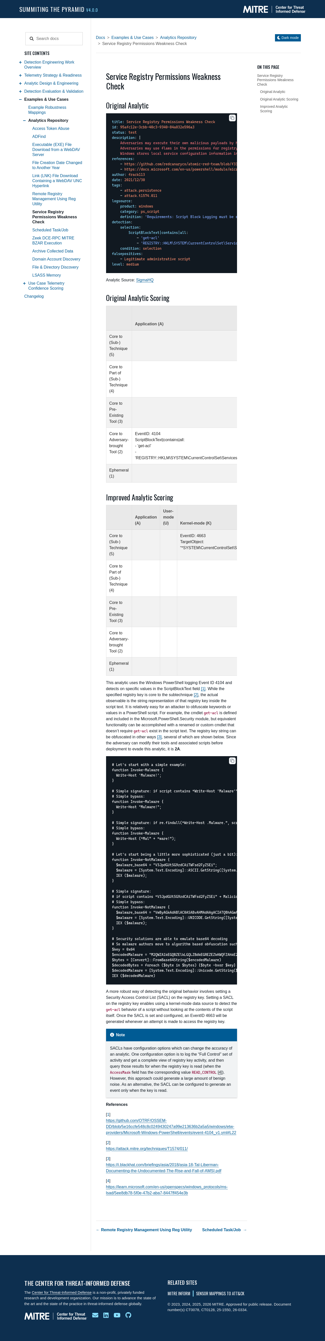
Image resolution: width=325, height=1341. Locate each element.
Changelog (34, 296)
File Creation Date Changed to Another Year (57, 165)
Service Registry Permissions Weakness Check (54, 217)
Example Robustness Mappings (47, 110)
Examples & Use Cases (46, 99)
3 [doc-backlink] (108, 1159)
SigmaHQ (145, 280)
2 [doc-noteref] (196, 695)
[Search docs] (59, 38)
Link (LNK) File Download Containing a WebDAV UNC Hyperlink (57, 181)
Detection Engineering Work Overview (49, 64)
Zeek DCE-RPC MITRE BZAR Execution (53, 240)
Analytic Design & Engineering (51, 83)
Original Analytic (272, 92)
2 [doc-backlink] (108, 1143)
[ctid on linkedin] (106, 1315)
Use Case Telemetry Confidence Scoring (46, 285)
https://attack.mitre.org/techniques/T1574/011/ (147, 1149)
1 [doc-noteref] (203, 689)
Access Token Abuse (50, 128)
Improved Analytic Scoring (274, 109)
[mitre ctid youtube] (117, 1315)
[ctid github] (128, 1315)
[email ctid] (95, 1315)
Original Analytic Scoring (279, 99)
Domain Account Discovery (56, 259)
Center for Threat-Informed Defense (62, 1292)
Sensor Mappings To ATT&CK (220, 1294)
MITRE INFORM (179, 1294)
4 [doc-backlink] (108, 1181)
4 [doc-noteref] (220, 1072)
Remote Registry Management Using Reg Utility (54, 199)
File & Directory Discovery (55, 267)
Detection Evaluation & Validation (53, 91)
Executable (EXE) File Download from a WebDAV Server (56, 149)
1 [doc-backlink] (108, 1114)
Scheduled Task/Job (50, 230)
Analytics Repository (48, 120)
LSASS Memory (46, 275)
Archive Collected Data (52, 251)
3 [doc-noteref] (159, 737)
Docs (100, 37)
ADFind (39, 136)
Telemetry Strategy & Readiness (53, 75)
